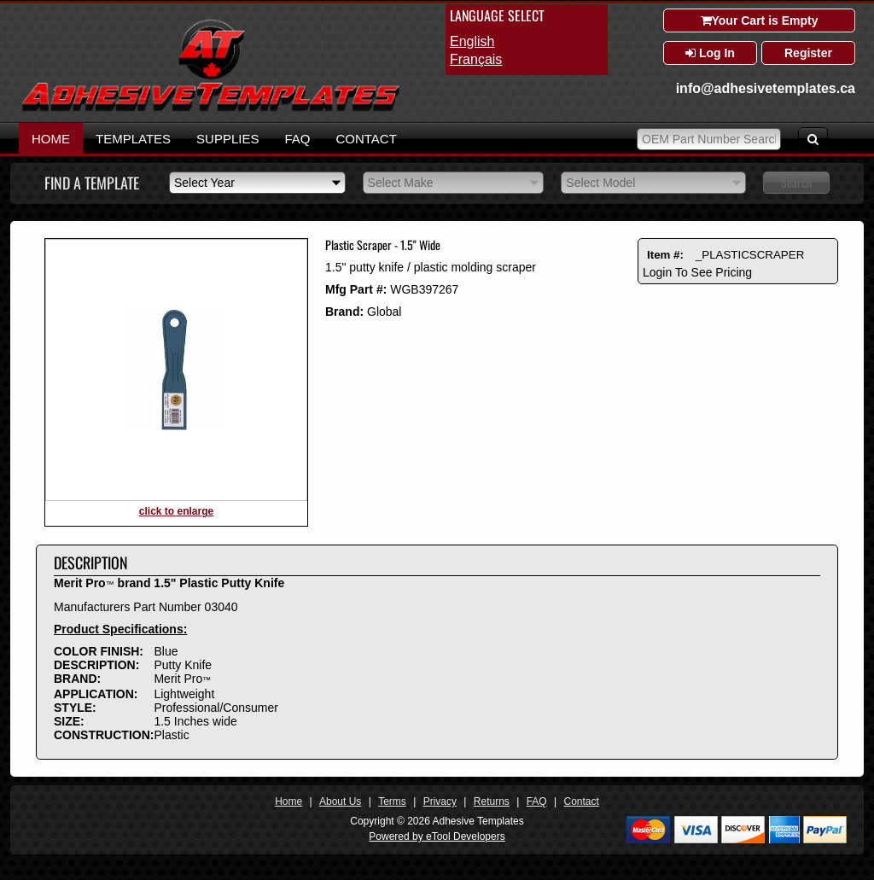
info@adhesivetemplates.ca (765, 88)
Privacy (440, 801)
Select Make (401, 182)
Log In (710, 53)
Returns (492, 801)
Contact (365, 138)
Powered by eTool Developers (436, 836)
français (476, 59)
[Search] (813, 138)
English (472, 41)
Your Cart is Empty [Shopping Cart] (760, 20)
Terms (392, 801)
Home (51, 138)
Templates (133, 138)
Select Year (204, 182)
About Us (340, 801)
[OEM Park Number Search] (709, 139)
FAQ (297, 138)
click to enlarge (176, 511)
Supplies (227, 138)
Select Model (600, 182)
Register (808, 53)
